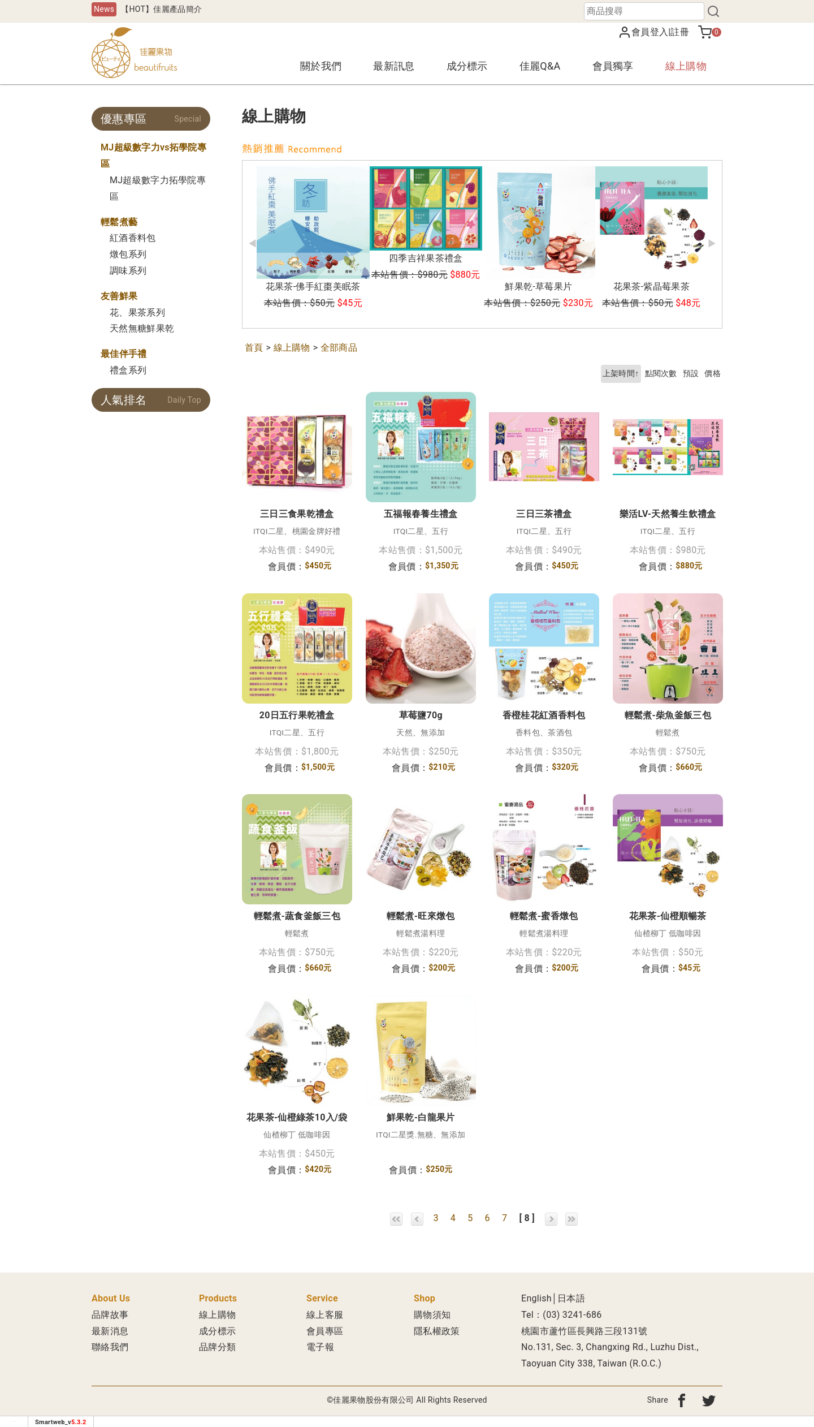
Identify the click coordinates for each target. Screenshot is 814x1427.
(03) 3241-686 (572, 1314)
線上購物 (686, 66)
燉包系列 (128, 254)
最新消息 (110, 1331)
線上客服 (324, 1314)
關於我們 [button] (320, 66)
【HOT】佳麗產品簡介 (161, 9)
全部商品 (339, 347)
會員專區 (324, 1331)
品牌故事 (110, 1314)
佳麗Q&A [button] (540, 66)
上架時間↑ (621, 373)
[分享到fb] (681, 1399)
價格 (712, 373)
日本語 (571, 1298)
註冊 (679, 32)
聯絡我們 (110, 1347)
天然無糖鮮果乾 (142, 328)
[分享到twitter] (708, 1399)
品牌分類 (217, 1347)
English (536, 1298)
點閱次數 (661, 373)
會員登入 (649, 32)
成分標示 (467, 66)
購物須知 (432, 1314)
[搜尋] (713, 11)
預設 (691, 373)
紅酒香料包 (133, 237)
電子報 (320, 1347)
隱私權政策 (437, 1331)
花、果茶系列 (137, 312)
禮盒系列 (128, 370)
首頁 (254, 347)
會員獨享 (613, 66)
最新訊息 (393, 66)
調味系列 (128, 270)
